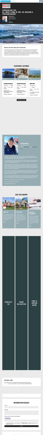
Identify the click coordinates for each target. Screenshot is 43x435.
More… (4, 221)
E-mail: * (6, 359)
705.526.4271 (34, 147)
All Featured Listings (21, 100)
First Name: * (6, 391)
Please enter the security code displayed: (12, 369)
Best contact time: (7, 409)
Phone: (5, 404)
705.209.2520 (26, 147)
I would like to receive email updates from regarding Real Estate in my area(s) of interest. (22, 377)
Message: (6, 363)
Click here (6, 337)
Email (9, 20)
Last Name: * (6, 396)
